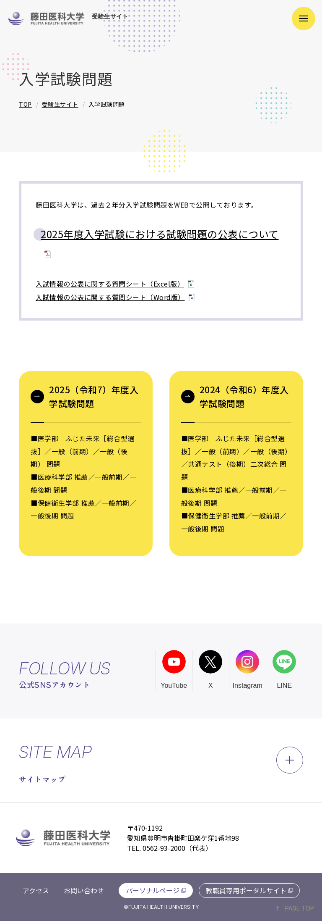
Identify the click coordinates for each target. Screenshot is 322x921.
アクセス (36, 890)
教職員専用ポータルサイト (246, 890)
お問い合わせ (84, 890)
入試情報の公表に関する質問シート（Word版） (110, 297)
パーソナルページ (152, 890)
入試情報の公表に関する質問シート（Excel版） (110, 284)
